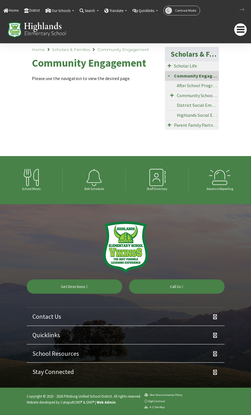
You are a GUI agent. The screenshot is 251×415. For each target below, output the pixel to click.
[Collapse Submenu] (169, 75)
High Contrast (156, 401)
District (34, 10)
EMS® (90, 402)
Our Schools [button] (61, 10)
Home (13, 10)
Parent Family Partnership (196, 125)
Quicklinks (46, 335)
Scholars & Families (71, 49)
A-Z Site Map (154, 407)
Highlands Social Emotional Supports (198, 115)
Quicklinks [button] (147, 10)
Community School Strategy (198, 95)
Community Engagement (123, 49)
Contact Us (46, 316)
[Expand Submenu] (169, 65)
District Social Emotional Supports (198, 105)
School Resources (55, 353)
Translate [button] (116, 10)
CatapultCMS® (71, 402)
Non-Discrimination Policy (163, 395)
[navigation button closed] (240, 29)
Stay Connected (53, 372)
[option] (31, 180)
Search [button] (90, 10)
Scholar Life (185, 66)
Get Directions (74, 286)
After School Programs (198, 85)
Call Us (176, 286)
